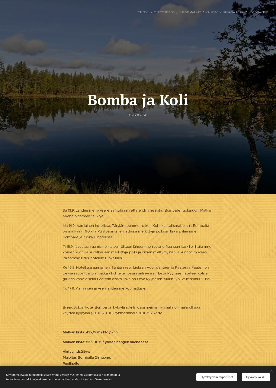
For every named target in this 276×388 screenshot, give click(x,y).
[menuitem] (144, 12)
